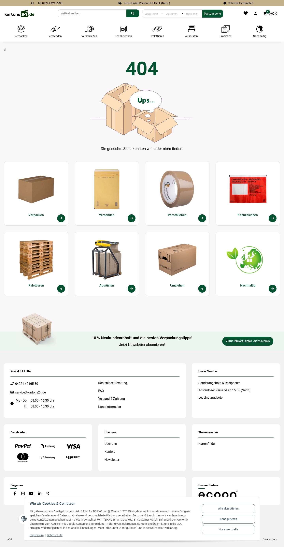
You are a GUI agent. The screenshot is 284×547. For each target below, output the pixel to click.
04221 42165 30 (26, 384)
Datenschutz (55, 535)
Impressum (37, 535)
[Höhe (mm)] (192, 14)
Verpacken (36, 215)
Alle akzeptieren (228, 508)
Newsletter (112, 460)
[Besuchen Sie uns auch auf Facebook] (14, 493)
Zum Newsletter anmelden (248, 341)
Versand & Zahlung (111, 399)
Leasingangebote (210, 397)
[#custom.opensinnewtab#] (218, 494)
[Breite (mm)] (172, 14)
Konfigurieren (228, 519)
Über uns (111, 444)
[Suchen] (92, 13)
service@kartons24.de (30, 392)
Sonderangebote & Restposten (219, 383)
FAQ (101, 391)
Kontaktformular (109, 407)
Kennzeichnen (248, 215)
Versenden (106, 215)
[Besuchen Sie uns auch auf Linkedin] (39, 493)
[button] (255, 13)
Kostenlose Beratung (112, 383)
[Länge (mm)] (151, 14)
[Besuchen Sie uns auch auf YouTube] (31, 493)
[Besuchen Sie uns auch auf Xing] (48, 493)
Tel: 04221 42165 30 (50, 3)
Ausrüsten (106, 285)
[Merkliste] (245, 13)
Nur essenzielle (228, 529)
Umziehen (177, 285)
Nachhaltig (247, 285)
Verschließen (177, 215)
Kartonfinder (207, 444)
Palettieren (36, 285)
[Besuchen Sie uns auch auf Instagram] (23, 493)
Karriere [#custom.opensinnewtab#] (110, 451)
